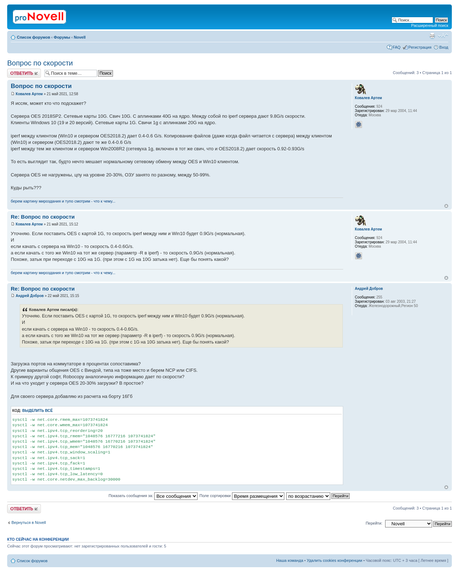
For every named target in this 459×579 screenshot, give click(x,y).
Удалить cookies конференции (335, 560)
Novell (80, 37)
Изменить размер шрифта (443, 36)
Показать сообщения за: (153, 495)
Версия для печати (432, 36)
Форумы (62, 37)
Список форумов (33, 37)
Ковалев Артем (29, 94)
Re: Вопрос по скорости (43, 217)
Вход (443, 47)
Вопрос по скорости (40, 63)
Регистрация (419, 47)
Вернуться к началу (446, 206)
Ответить (24, 73)
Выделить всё (37, 411)
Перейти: (374, 523)
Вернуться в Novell (28, 522)
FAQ (397, 47)
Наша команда (289, 560)
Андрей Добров (30, 296)
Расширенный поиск (429, 25)
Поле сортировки (241, 495)
